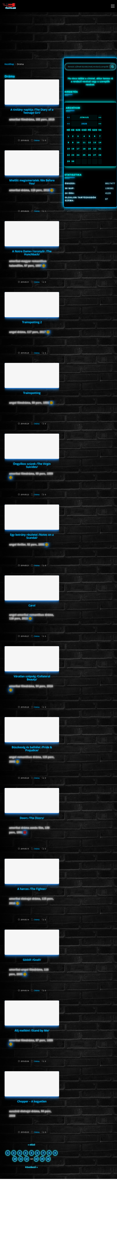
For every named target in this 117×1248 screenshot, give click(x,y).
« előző (31, 1144)
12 (26, 1159)
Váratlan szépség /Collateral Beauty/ (32, 678)
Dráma (36, 140)
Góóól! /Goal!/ (32, 959)
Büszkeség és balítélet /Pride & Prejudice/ (32, 749)
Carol (31, 605)
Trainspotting (32, 392)
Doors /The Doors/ (32, 817)
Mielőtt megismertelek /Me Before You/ (32, 182)
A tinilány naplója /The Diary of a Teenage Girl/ (32, 111)
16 (48, 1159)
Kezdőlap (9, 64)
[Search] (112, 66)
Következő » (31, 1167)
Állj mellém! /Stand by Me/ (32, 1030)
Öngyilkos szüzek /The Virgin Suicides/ (32, 465)
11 (21, 1159)
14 (36, 1159)
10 (15, 1159)
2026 (84, 124)
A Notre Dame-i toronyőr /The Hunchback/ (31, 253)
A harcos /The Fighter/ (31, 888)
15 (42, 1159)
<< (68, 117)
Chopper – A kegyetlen (31, 1101)
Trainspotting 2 (32, 322)
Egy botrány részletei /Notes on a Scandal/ (32, 536)
